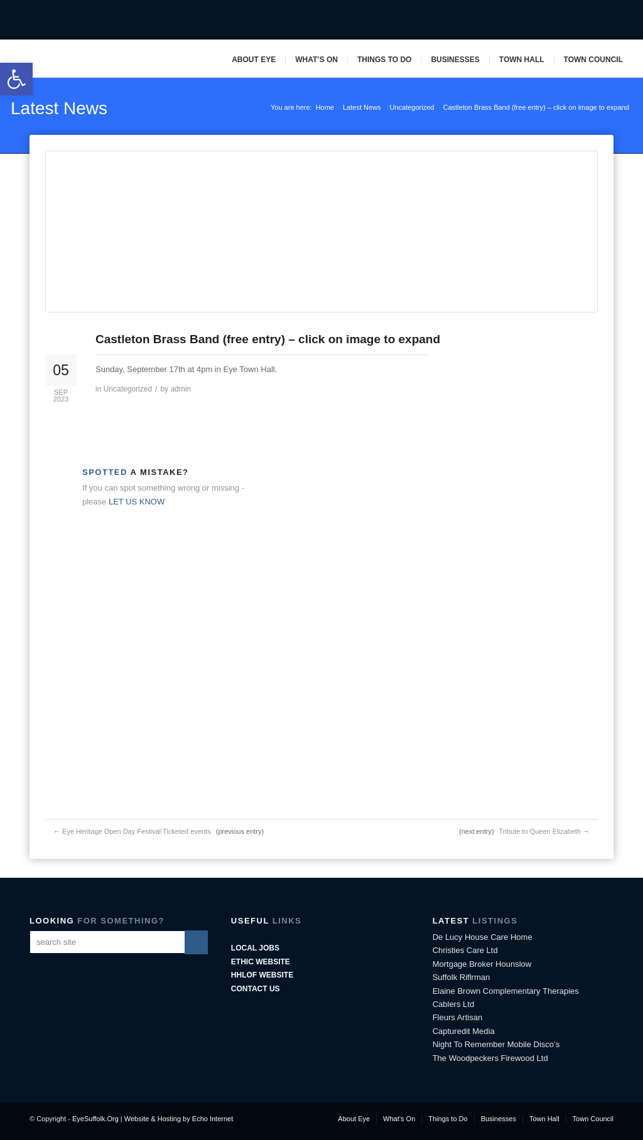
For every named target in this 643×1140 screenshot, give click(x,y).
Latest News (59, 108)
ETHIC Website (260, 961)
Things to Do (384, 59)
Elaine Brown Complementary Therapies (506, 991)
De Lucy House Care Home (482, 937)
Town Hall (521, 59)
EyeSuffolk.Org (95, 1118)
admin (180, 389)
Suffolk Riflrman (461, 977)
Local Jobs (255, 948)
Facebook (561, 20)
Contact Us (255, 988)
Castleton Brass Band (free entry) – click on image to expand (267, 339)
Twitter (580, 20)
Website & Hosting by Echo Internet (178, 1118)
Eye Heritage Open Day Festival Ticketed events (136, 831)
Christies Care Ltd (465, 950)
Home (325, 107)
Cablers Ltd (453, 1004)
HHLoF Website (262, 975)
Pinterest (619, 20)
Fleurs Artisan (457, 1017)
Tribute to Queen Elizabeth (539, 831)
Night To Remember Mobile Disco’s (496, 1044)
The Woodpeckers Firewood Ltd (490, 1058)
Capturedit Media (464, 1031)
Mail (600, 20)
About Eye (254, 59)
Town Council (593, 59)
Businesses (455, 59)
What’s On (316, 59)
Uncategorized (412, 107)
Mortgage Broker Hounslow (482, 964)
